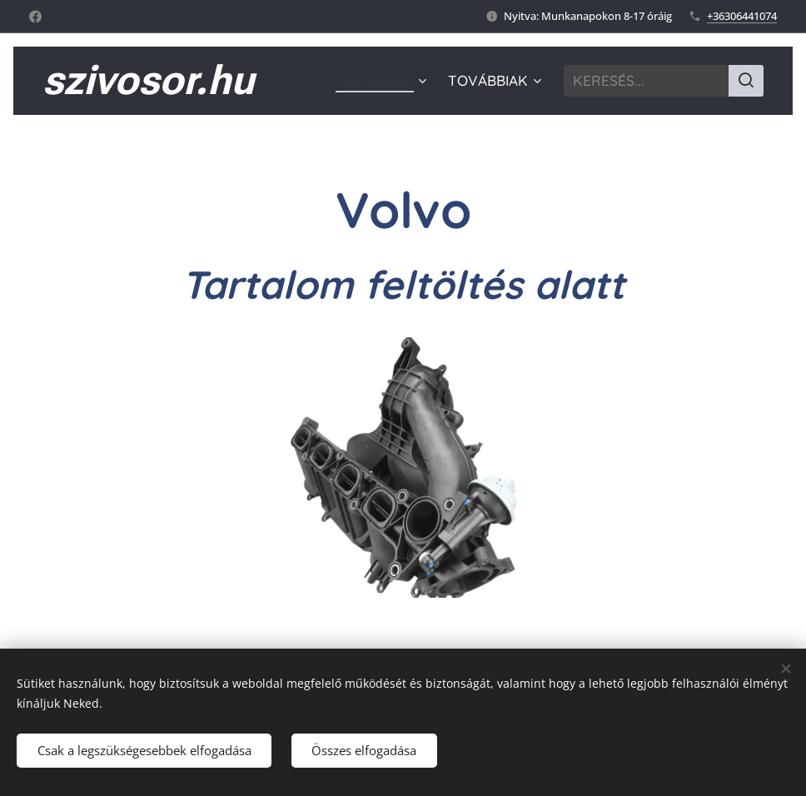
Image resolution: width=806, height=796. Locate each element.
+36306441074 (742, 15)
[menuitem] (376, 81)
